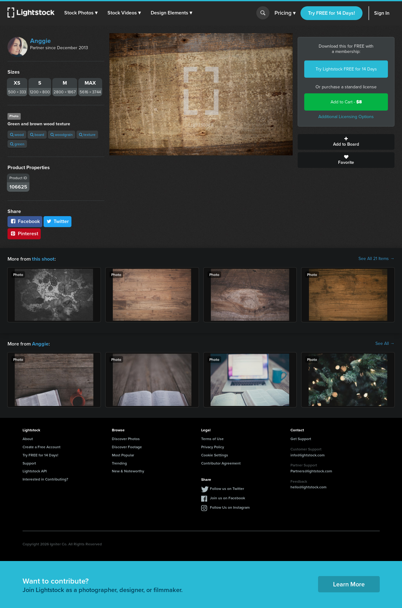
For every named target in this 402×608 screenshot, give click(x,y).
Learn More (349, 583)
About (28, 438)
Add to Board (346, 142)
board (37, 134)
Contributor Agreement (221, 462)
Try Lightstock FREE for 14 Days (346, 69)
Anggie (40, 40)
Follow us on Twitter (227, 488)
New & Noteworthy (128, 470)
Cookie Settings (214, 454)
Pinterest (24, 233)
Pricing (284, 13)
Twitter (57, 221)
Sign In (381, 13)
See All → (384, 343)
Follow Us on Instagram (230, 506)
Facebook (25, 221)
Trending (119, 462)
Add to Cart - (346, 102)
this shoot (43, 258)
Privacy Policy (212, 446)
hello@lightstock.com (308, 486)
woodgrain (61, 134)
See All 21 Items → (376, 259)
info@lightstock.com (307, 454)
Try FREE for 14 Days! (331, 13)
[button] (81, 12)
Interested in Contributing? (45, 478)
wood (17, 134)
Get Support (300, 438)
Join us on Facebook (227, 497)
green (17, 144)
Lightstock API (35, 470)
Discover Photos (126, 438)
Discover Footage (127, 446)
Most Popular (123, 454)
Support (29, 462)
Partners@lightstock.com (311, 470)
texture (87, 134)
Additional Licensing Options (346, 116)
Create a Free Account (41, 446)
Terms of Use (212, 438)
